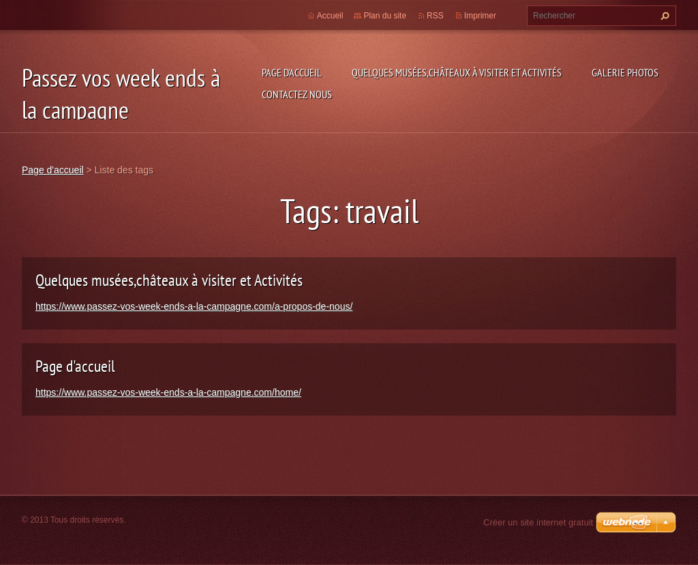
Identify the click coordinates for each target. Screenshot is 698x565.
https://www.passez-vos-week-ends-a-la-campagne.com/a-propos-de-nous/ (193, 306)
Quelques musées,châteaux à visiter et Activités (457, 72)
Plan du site (384, 15)
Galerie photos (625, 72)
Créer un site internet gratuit (538, 522)
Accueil (330, 15)
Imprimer (480, 15)
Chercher (663, 15)
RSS (435, 15)
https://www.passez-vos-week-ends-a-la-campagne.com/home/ (168, 392)
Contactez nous (297, 94)
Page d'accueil (292, 72)
